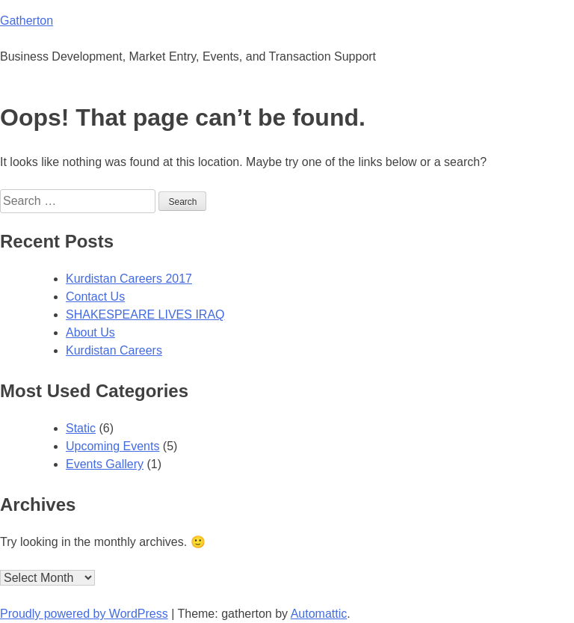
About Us (90, 332)
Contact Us (95, 296)
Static (81, 428)
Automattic (319, 613)
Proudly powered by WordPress (84, 613)
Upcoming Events (112, 446)
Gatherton (26, 20)
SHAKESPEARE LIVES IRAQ (145, 314)
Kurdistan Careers (114, 350)
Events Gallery (105, 464)
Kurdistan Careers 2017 (129, 278)
